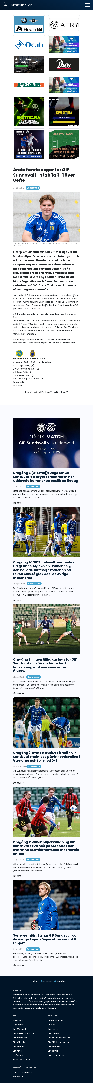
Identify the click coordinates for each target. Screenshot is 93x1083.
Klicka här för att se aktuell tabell (46, 391)
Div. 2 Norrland (19, 1029)
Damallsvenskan (55, 1020)
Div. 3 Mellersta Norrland (23, 1033)
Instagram (46, 981)
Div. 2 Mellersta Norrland (58, 1042)
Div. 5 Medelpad (20, 1042)
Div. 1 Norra (53, 1029)
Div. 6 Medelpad (20, 1046)
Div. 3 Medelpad (55, 1046)
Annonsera (18, 1076)
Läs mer (18, 503)
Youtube (59, 981)
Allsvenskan (18, 1020)
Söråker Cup (18, 1055)
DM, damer (53, 1051)
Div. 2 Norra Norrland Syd (59, 1037)
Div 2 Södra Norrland (57, 1055)
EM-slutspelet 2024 (21, 1059)
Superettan (33, 187)
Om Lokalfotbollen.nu (22, 1072)
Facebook (33, 981)
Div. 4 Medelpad (20, 1037)
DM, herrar (17, 1051)
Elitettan (52, 1024)
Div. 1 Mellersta (54, 1033)
